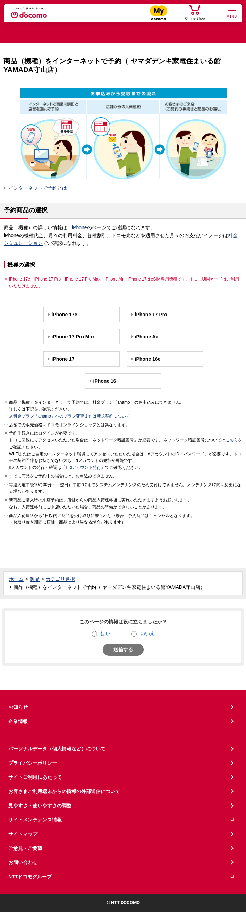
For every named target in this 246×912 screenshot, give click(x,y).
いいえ (147, 633)
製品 (35, 579)
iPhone (79, 227)
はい (105, 633)
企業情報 (18, 721)
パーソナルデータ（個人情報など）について (56, 748)
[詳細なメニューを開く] (231, 13)
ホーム (16, 579)
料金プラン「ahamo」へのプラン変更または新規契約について (69, 416)
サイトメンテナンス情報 (121, 820)
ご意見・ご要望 (25, 848)
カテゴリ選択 (60, 579)
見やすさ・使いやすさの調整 (39, 805)
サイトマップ (22, 834)
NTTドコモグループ (121, 877)
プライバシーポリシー (32, 763)
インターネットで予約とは (38, 188)
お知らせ (18, 707)
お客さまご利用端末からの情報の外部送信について (64, 791)
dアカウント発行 (83, 467)
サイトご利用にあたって (35, 777)
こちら (232, 440)
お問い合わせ (22, 862)
